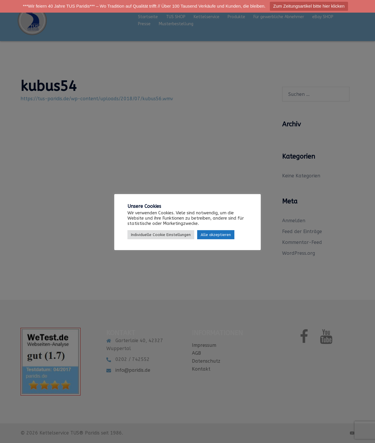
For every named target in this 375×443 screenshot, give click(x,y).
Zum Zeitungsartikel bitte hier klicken (309, 6)
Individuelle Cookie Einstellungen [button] (161, 234)
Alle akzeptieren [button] (216, 234)
